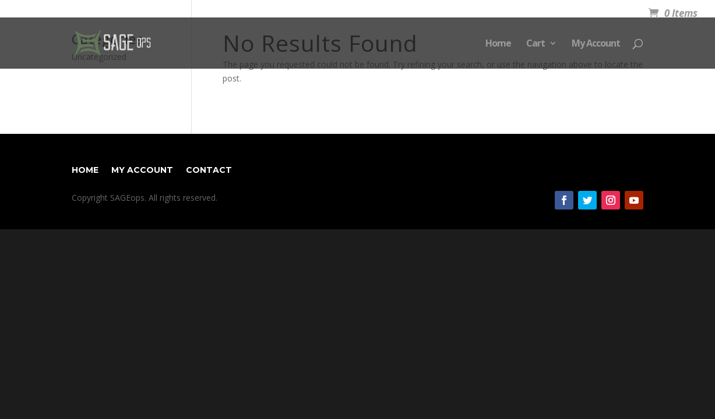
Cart (535, 44)
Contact (209, 169)
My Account (596, 44)
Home (498, 44)
